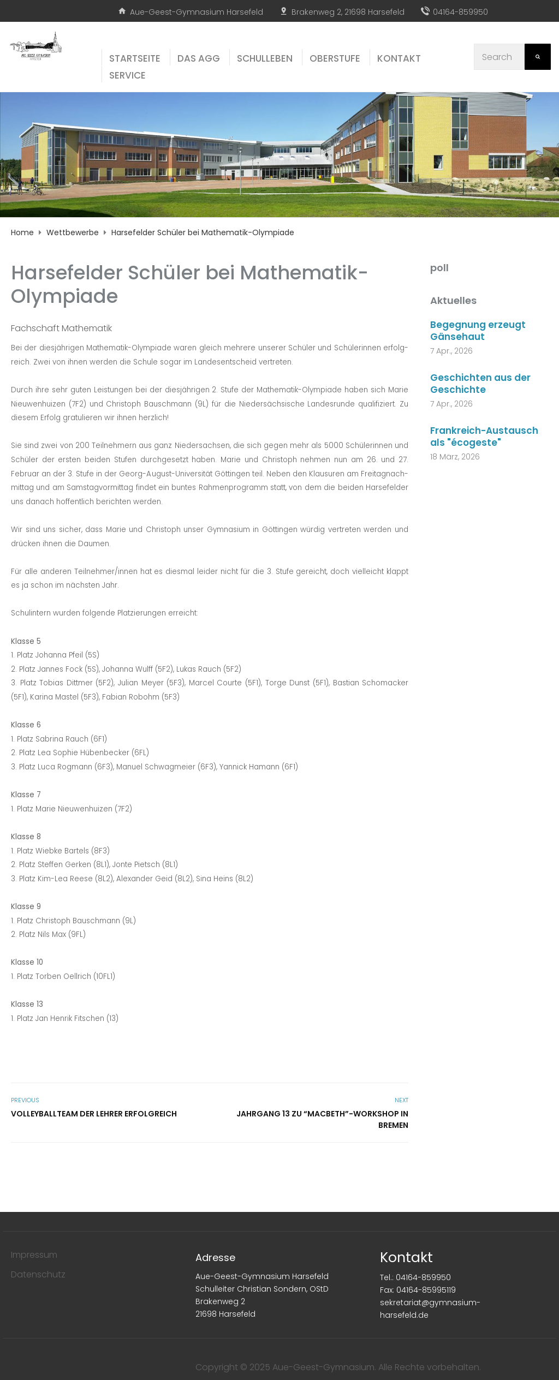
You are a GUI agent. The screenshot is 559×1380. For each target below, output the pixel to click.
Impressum (34, 1254)
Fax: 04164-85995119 (418, 1290)
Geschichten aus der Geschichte (480, 383)
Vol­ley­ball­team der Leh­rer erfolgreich (94, 1113)
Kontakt (406, 1257)
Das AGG (198, 58)
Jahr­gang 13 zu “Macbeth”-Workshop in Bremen (322, 1119)
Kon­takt (399, 58)
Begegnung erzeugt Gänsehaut (478, 330)
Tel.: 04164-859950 (415, 1277)
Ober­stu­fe (335, 58)
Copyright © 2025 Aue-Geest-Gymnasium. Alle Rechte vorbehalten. (338, 1367)
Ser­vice (127, 75)
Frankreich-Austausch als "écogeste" (484, 436)
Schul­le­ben (265, 58)
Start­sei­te (134, 58)
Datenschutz (38, 1274)
